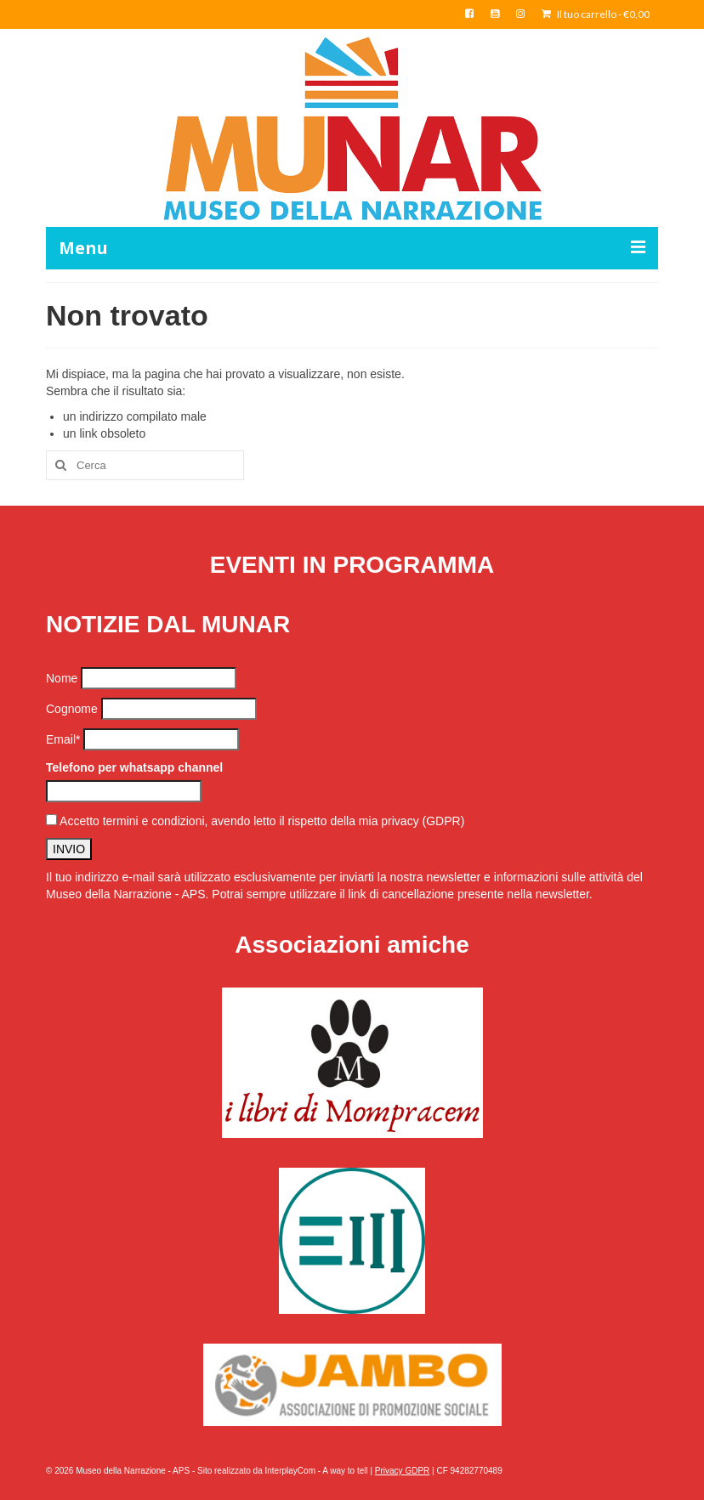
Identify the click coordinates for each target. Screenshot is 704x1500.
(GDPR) (444, 821)
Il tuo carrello (596, 14)
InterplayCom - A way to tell (316, 1470)
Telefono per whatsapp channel (134, 767)
